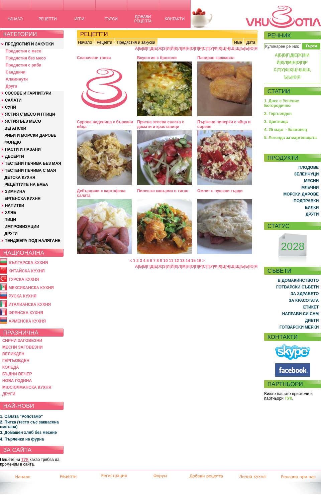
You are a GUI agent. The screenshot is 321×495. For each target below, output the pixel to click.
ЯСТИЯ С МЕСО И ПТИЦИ (30, 114)
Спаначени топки (94, 57)
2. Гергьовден (278, 113)
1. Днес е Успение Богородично (281, 103)
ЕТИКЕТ (311, 307)
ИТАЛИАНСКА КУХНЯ (29, 304)
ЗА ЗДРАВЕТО (305, 293)
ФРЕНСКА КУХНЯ (25, 313)
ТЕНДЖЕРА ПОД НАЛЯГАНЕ (33, 240)
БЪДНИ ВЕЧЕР (17, 374)
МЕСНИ (311, 180)
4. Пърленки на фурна (22, 439)
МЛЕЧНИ (310, 187)
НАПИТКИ (14, 205)
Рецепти (104, 42)
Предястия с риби (23, 65)
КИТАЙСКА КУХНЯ (26, 271)
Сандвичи (15, 72)
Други (11, 86)
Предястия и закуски (136, 42)
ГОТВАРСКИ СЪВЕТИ (297, 287)
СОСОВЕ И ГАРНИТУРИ (28, 93)
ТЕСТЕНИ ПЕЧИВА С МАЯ (30, 170)
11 (171, 260)
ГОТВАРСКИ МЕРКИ (299, 327)
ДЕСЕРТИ (14, 156)
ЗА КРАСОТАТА (304, 300)
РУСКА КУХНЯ (22, 296)
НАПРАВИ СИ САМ (300, 314)
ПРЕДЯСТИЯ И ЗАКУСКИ (29, 44)
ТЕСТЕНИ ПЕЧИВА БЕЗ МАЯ (33, 163)
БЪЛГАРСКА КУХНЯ (28, 262)
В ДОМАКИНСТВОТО (298, 280)
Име (238, 42)
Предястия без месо (26, 58)
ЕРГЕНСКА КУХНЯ (22, 198)
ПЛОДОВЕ (309, 167)
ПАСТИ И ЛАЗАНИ (23, 149)
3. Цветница (276, 121)
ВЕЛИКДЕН (13, 354)
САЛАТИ (13, 100)
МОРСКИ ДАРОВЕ (301, 194)
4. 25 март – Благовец (285, 129)
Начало (85, 42)
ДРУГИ (10, 233)
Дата (250, 42)
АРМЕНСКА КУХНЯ (27, 321)
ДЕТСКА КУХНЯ (19, 177)
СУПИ (10, 107)
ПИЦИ (10, 219)
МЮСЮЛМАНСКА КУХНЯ (26, 387)
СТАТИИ (279, 91)
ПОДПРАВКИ (306, 201)
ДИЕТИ (312, 320)
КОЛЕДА (10, 367)
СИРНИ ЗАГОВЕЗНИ (22, 340)
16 (199, 260)
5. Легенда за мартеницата (290, 137)
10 (165, 260)
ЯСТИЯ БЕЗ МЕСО (23, 121)
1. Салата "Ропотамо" (21, 416)
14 (188, 260)
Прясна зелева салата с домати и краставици (160, 124)
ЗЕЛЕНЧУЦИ (306, 174)
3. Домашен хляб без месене (28, 432)
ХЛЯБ (10, 212)
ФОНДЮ (12, 142)
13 (182, 260)
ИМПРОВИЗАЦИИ (21, 226)
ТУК (24, 459)
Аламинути (17, 79)
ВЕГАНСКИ (15, 128)
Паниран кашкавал (215, 57)
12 (177, 260)
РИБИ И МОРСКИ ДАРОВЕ (30, 135)
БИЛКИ (312, 207)
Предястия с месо (23, 51)
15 (193, 260)
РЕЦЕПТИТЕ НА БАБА (26, 184)
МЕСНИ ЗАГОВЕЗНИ (22, 347)
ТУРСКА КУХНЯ (23, 279)
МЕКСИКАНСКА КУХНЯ (31, 287)
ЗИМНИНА (15, 191)
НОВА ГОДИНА (17, 380)
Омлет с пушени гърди (220, 191)
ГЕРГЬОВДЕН (15, 360)
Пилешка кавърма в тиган (162, 191)
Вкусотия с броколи (157, 57)
